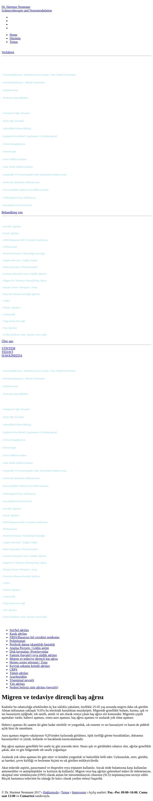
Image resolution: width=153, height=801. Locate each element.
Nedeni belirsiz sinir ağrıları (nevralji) (34, 687)
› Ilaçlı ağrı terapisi (13, 120)
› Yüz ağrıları (9, 327)
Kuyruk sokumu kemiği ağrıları (30, 666)
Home (13, 34)
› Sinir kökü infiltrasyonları (17, 166)
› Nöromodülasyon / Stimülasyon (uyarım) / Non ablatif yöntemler (39, 74)
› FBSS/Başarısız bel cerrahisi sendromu (25, 239)
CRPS (13, 669)
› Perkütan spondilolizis (15, 97)
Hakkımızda (51, 792)
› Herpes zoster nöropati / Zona (19, 287)
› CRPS (6, 300)
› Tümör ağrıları (11, 307)
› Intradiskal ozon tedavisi (17, 205)
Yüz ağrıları (17, 683)
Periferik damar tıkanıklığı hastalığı (32, 644)
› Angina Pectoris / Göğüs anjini (19, 260)
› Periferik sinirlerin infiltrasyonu (20, 182)
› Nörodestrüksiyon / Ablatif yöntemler (23, 82)
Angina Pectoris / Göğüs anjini (29, 648)
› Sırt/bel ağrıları (11, 226)
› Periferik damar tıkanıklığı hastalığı (23, 253)
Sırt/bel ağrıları (19, 630)
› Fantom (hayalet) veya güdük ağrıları (24, 273)
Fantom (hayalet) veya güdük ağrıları (33, 655)
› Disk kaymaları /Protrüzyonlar (20, 266)
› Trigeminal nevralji (13, 321)
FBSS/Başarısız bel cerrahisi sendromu (34, 637)
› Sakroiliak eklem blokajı (16, 128)
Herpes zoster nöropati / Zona (28, 662)
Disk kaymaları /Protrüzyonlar (29, 651)
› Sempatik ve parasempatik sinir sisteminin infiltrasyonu (34, 174)
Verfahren (8, 52)
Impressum (79, 792)
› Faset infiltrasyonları (14, 159)
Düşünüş (15, 38)
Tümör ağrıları (19, 673)
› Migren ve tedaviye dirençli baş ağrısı (24, 280)
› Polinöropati (9, 246)
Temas (14, 42)
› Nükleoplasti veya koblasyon (18, 197)
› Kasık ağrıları (10, 233)
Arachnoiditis (18, 676)
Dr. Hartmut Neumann (27, 8)
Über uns (7, 341)
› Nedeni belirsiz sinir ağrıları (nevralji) (24, 334)
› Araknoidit (8, 314)
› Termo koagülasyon (13, 143)
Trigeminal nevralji (22, 680)
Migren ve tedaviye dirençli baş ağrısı (34, 658)
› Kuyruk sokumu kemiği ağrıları (21, 294)
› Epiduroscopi (10, 89)
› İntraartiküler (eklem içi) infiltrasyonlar (25, 189)
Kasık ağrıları (18, 633)
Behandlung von (12, 212)
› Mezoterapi (9, 151)
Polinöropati (17, 641)
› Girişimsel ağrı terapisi (15, 113)
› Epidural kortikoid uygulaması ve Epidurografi (29, 136)
